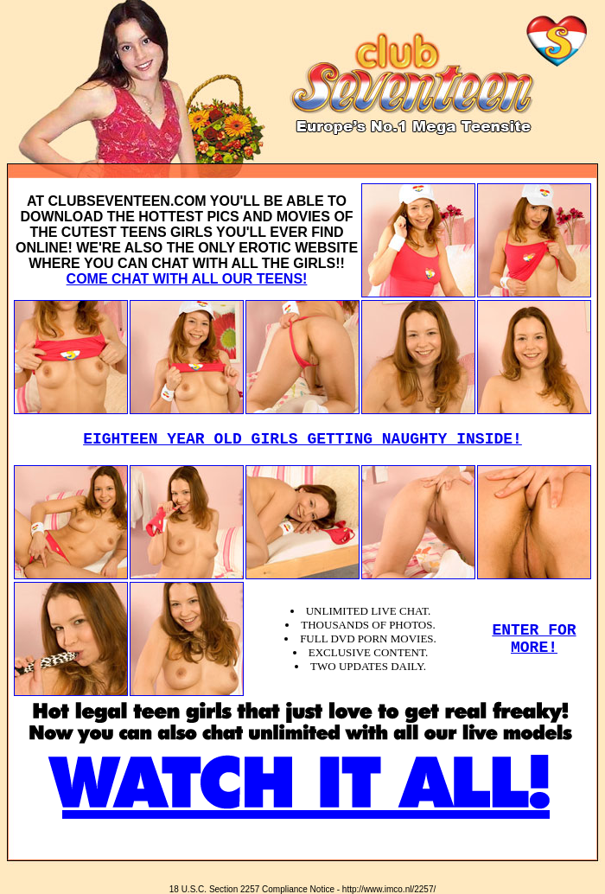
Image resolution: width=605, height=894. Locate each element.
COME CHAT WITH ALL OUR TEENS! (187, 278)
